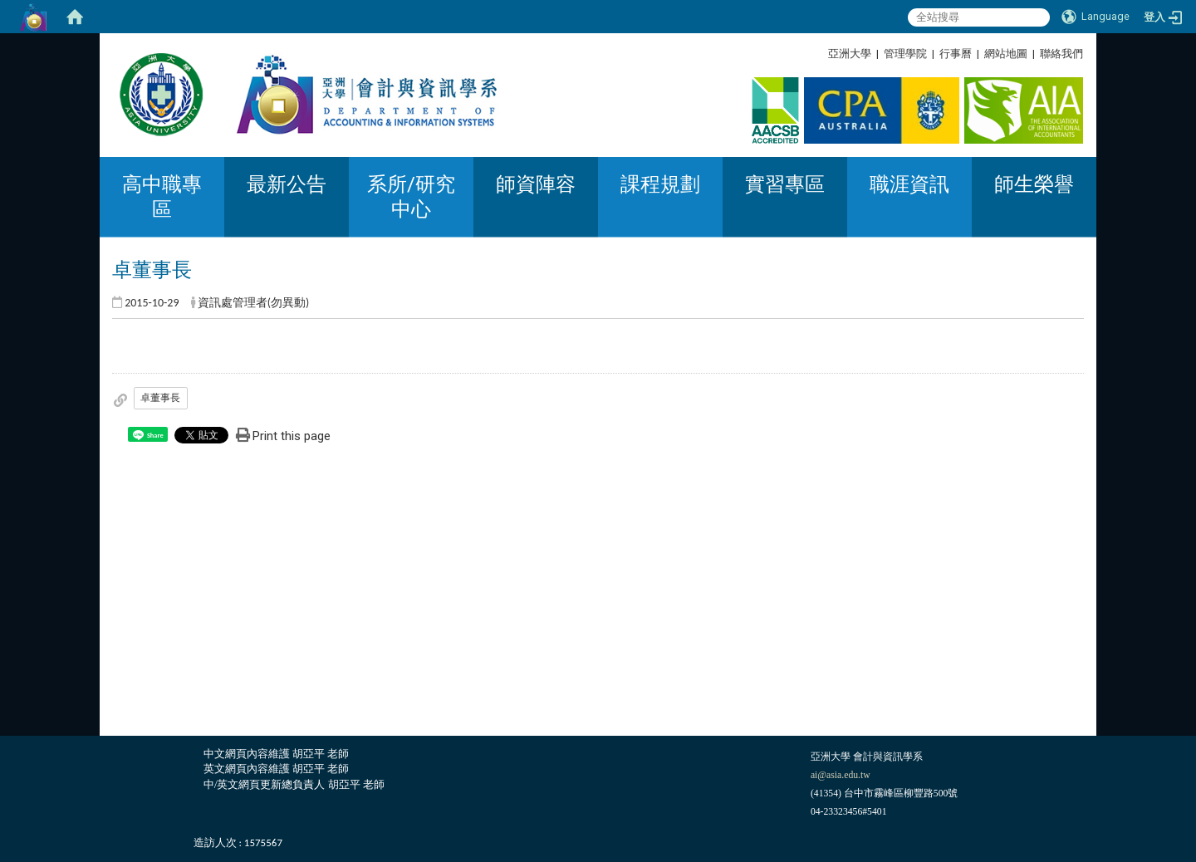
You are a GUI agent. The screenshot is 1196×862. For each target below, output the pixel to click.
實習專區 (785, 184)
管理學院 (905, 53)
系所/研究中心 (411, 197)
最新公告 (286, 184)
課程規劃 (660, 184)
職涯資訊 (909, 184)
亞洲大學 (849, 53)
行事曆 (955, 53)
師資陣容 (536, 184)
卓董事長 (160, 398)
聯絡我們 (1061, 53)
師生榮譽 (1034, 184)
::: (1077, 53)
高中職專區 (162, 197)
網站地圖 (1005, 53)
